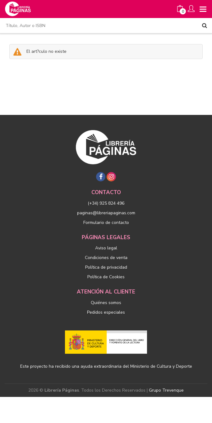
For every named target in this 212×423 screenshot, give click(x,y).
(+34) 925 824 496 (106, 203)
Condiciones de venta (106, 258)
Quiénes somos (106, 303)
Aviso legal (106, 248)
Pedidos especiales (106, 312)
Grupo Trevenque (166, 390)
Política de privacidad (106, 267)
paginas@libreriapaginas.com (106, 213)
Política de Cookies (106, 277)
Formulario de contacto (106, 222)
